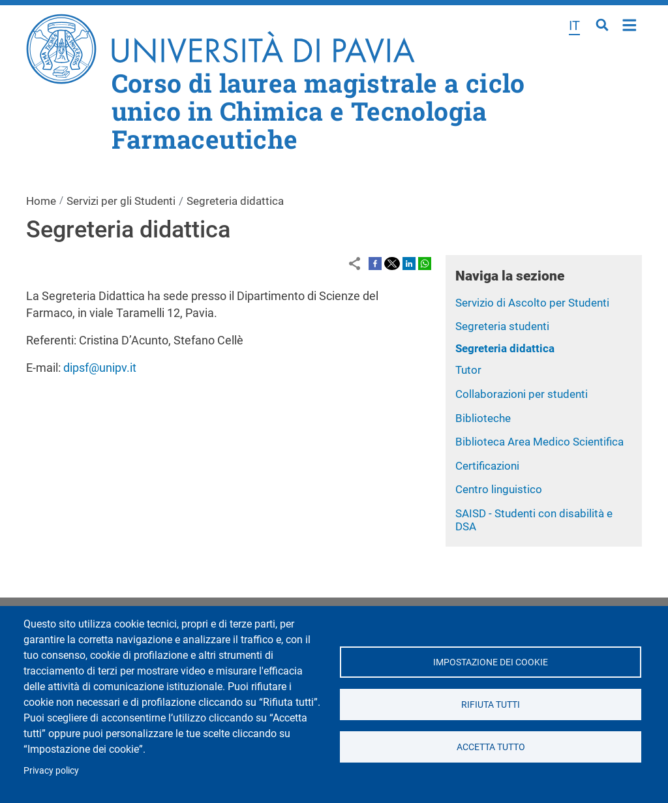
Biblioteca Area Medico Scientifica (539, 441)
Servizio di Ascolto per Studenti (532, 302)
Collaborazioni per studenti (521, 394)
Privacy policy (51, 770)
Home (630, 24)
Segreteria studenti (502, 326)
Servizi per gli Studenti (121, 200)
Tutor (468, 369)
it (574, 25)
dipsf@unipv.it (99, 367)
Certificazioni (487, 465)
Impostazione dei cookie (490, 662)
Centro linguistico (498, 489)
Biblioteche (483, 418)
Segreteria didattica (504, 348)
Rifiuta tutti (490, 704)
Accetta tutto (490, 747)
